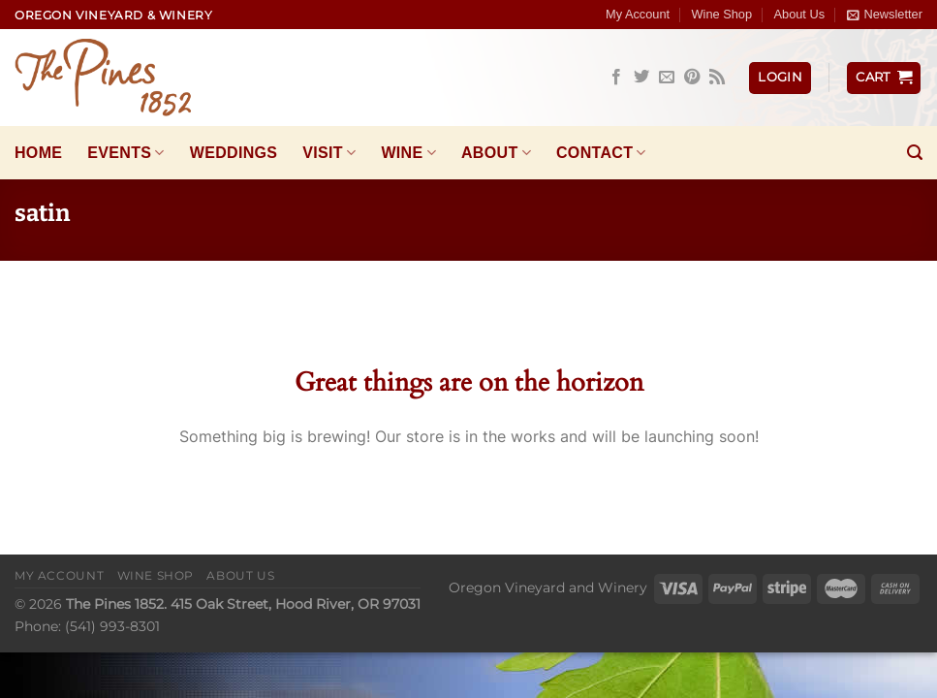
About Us (799, 14)
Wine (408, 152)
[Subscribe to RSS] (717, 77)
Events (125, 152)
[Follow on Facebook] (616, 77)
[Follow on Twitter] (641, 77)
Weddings (234, 152)
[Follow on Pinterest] (692, 77)
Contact (601, 152)
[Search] (914, 153)
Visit (329, 152)
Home (38, 152)
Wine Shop (722, 14)
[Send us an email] (666, 77)
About (496, 152)
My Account (638, 14)
